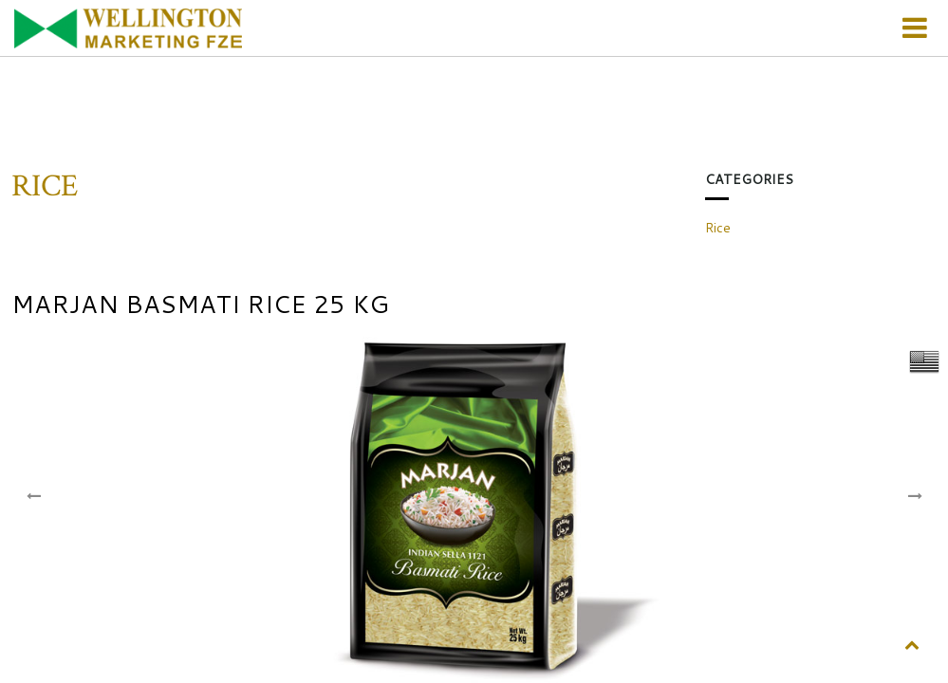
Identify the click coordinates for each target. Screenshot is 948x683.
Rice (718, 227)
